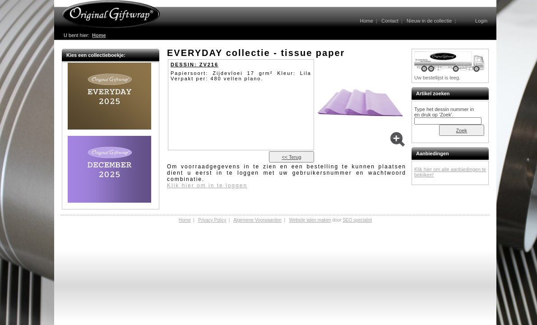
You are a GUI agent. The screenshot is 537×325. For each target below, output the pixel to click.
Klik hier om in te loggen (207, 185)
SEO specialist (357, 220)
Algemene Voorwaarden (257, 220)
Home (366, 20)
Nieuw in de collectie (429, 20)
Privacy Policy (212, 220)
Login (481, 20)
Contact (389, 20)
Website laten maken (310, 220)
